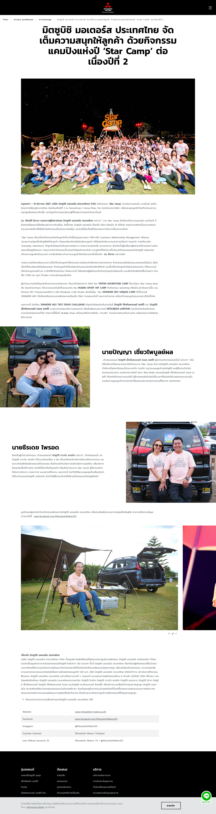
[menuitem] (29, 7)
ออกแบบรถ (62, 781)
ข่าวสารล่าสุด (45, 19)
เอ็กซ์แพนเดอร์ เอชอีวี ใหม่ (33, 793)
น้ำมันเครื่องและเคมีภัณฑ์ (104, 787)
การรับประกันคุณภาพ (103, 781)
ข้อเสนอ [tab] (62, 769)
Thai (5, 19)
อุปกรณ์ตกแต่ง (64, 787)
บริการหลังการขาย (101, 775)
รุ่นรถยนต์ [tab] (28, 769)
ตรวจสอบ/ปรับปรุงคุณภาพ (105, 793)
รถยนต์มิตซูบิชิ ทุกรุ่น (31, 775)
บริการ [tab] (97, 769)
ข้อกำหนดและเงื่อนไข (35, 807)
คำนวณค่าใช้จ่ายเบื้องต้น (68, 793)
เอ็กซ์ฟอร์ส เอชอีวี (29, 781)
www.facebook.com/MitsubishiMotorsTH (55, 516)
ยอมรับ (171, 805)
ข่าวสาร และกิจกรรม (23, 19)
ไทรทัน (24, 787)
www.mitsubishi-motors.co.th (90, 712)
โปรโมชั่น (61, 775)
